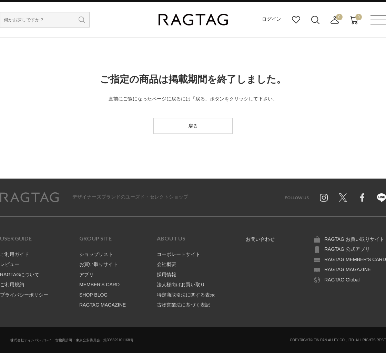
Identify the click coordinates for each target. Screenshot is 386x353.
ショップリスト (96, 254)
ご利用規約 (12, 284)
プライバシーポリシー (24, 295)
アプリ (86, 274)
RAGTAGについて (19, 274)
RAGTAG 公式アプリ (347, 249)
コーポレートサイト (178, 254)
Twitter (342, 197)
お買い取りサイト (98, 264)
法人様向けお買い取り (181, 284)
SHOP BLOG (93, 295)
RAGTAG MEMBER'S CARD (355, 259)
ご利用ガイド (14, 254)
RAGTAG (29, 197)
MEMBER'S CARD (99, 284)
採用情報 (166, 274)
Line (381, 197)
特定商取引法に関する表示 (186, 295)
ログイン (271, 19)
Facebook (362, 197)
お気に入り (296, 19)
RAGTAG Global (341, 279)
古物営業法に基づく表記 (183, 305)
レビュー (9, 264)
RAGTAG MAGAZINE (102, 305)
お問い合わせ (260, 239)
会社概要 (166, 264)
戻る (193, 126)
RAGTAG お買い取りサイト (354, 239)
